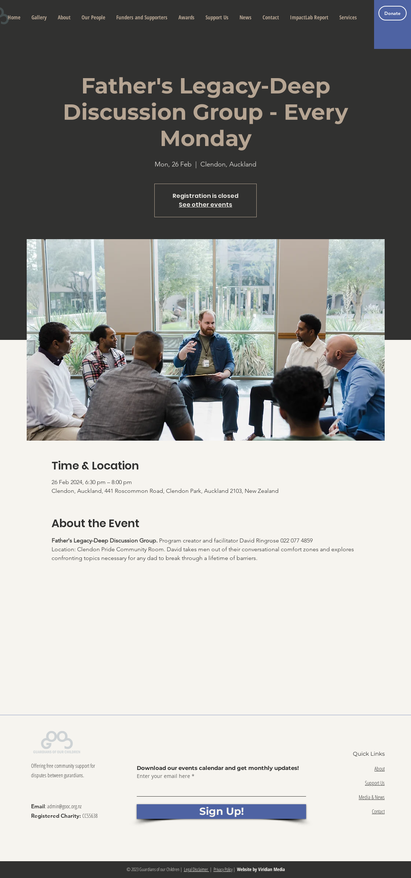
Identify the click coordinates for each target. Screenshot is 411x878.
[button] (64, 17)
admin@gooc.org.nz (64, 806)
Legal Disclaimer (196, 869)
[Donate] (392, 13)
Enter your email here (163, 776)
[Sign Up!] (221, 811)
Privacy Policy (223, 869)
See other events (205, 204)
